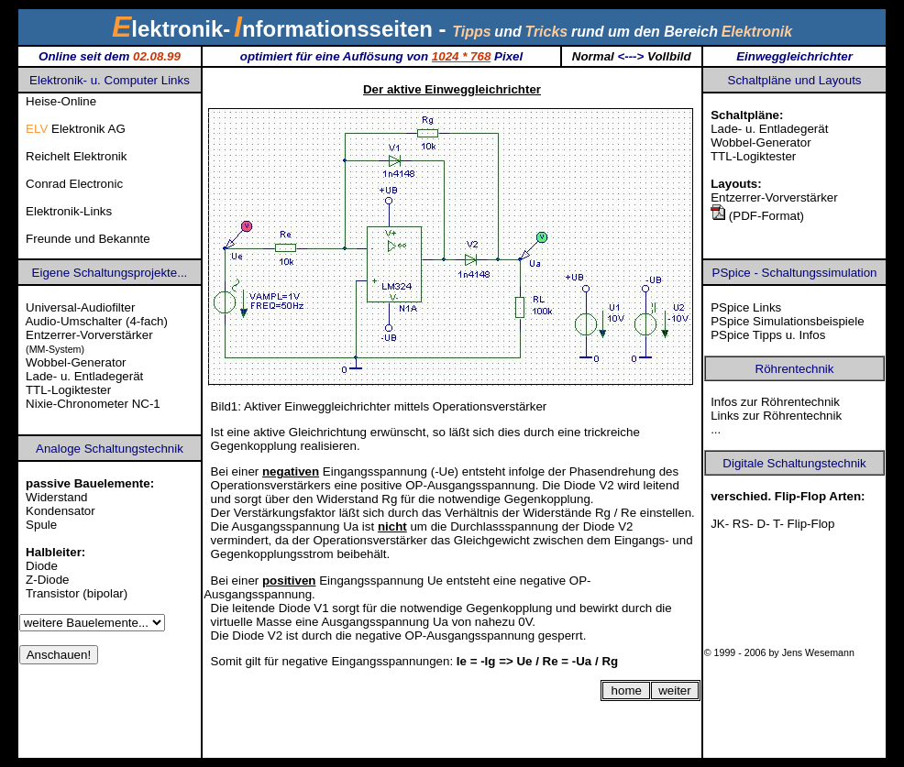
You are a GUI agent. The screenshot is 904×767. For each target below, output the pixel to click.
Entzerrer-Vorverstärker (774, 197)
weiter (674, 690)
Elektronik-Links (69, 211)
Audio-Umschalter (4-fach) (96, 321)
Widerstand (56, 497)
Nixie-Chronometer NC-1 (93, 404)
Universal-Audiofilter (80, 307)
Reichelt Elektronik (76, 156)
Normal (593, 56)
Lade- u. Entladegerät (769, 129)
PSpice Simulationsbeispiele (787, 321)
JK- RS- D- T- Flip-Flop (772, 524)
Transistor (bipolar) (76, 593)
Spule (41, 524)
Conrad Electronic (74, 184)
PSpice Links (746, 307)
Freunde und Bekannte (88, 239)
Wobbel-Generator (760, 142)
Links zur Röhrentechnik (776, 415)
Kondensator (60, 511)
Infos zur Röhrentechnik (775, 402)
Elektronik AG (76, 129)
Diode (42, 566)
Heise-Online (61, 101)
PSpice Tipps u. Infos (768, 335)
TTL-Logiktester (753, 156)
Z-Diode (47, 579)
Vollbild (669, 56)
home (627, 690)
